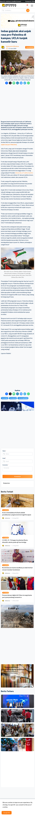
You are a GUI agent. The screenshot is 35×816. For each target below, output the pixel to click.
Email (4, 458)
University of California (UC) (24, 173)
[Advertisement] (17, 102)
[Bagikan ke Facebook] (6, 83)
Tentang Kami (7, 806)
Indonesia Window (12, 46)
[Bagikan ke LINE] (14, 83)
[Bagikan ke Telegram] (24, 83)
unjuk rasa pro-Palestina (9, 144)
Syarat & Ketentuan (18, 806)
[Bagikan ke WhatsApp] (28, 83)
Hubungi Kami (7, 809)
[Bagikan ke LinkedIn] (17, 83)
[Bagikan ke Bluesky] (21, 83)
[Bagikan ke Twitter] (10, 83)
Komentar (5, 465)
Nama (4, 451)
